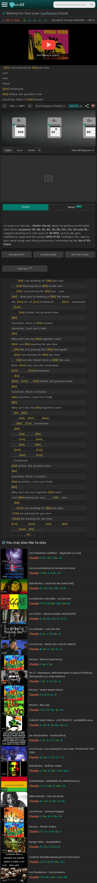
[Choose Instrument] (39, 150)
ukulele (31, 150)
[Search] (92, 4)
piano (20, 150)
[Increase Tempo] (30, 106)
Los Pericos (49, 13)
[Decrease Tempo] (4, 106)
